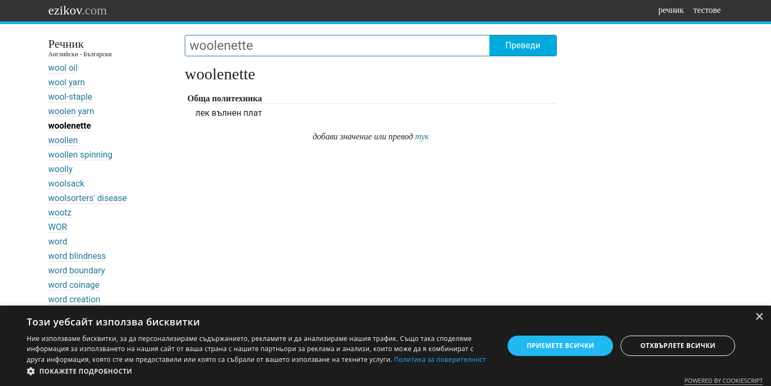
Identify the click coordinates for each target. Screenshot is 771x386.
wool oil (63, 68)
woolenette (69, 126)
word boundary (76, 270)
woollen (63, 140)
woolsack (66, 184)
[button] (258, 371)
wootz (59, 212)
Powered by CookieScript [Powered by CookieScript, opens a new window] (723, 380)
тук (422, 136)
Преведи (522, 45)
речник (671, 9)
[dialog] (385, 346)
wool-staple (70, 97)
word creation (74, 299)
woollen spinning (80, 155)
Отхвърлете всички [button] (677, 345)
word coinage (74, 285)
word (57, 241)
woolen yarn (71, 111)
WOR (57, 227)
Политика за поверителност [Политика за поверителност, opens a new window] (440, 359)
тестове (707, 9)
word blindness (77, 256)
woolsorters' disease (87, 198)
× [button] (759, 317)
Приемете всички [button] (560, 345)
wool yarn (66, 82)
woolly (60, 169)
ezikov (77, 10)
